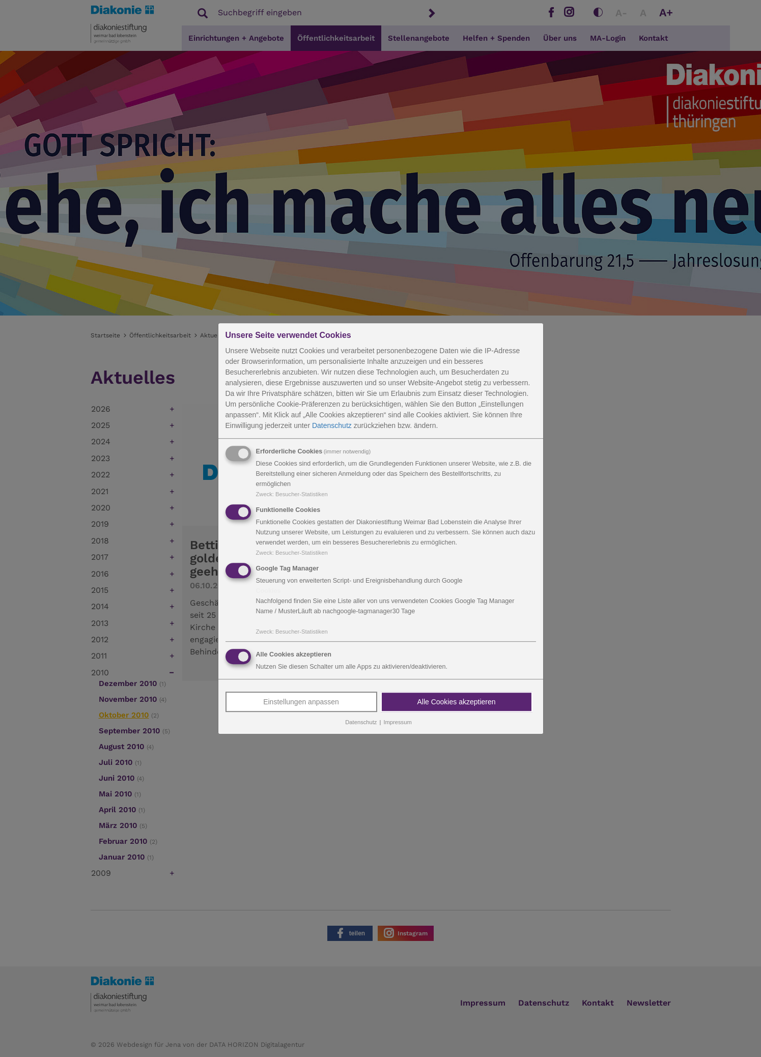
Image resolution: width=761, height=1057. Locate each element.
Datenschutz (332, 425)
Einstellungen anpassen (301, 702)
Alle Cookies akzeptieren (456, 702)
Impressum (397, 723)
